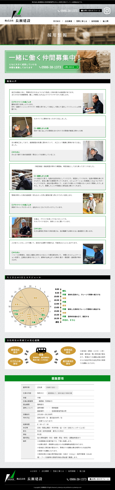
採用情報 (95, 21)
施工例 (105, 21)
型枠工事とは (81, 21)
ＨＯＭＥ (57, 21)
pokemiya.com (77, 487)
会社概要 (68, 21)
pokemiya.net (61, 487)
